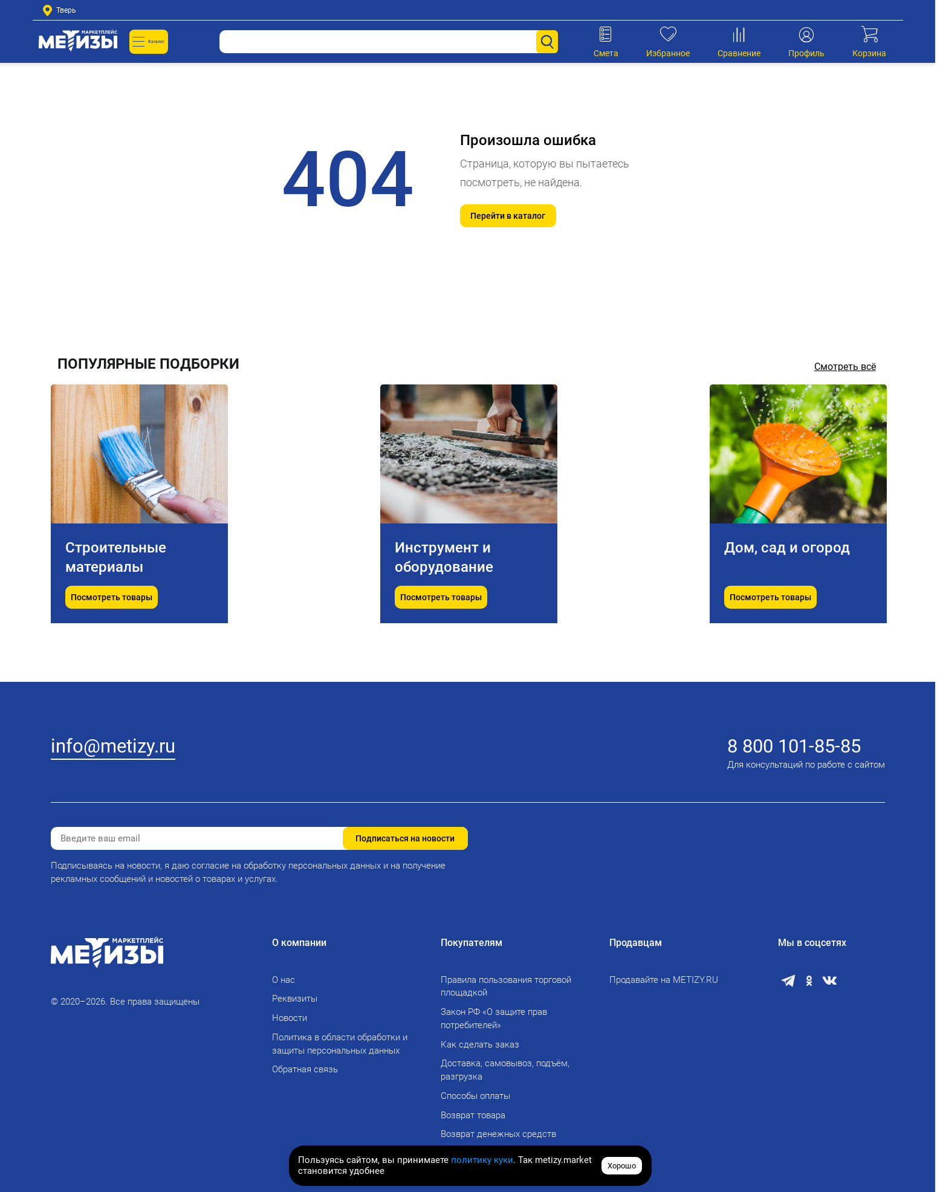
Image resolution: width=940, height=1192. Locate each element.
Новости (289, 1017)
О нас (283, 979)
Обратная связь (305, 1069)
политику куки (482, 1160)
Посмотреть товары (111, 627)
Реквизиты (294, 998)
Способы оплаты (475, 1095)
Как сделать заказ (480, 1044)
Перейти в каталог (507, 216)
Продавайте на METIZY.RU (663, 979)
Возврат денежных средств (498, 1134)
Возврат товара (473, 1115)
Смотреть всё (845, 366)
